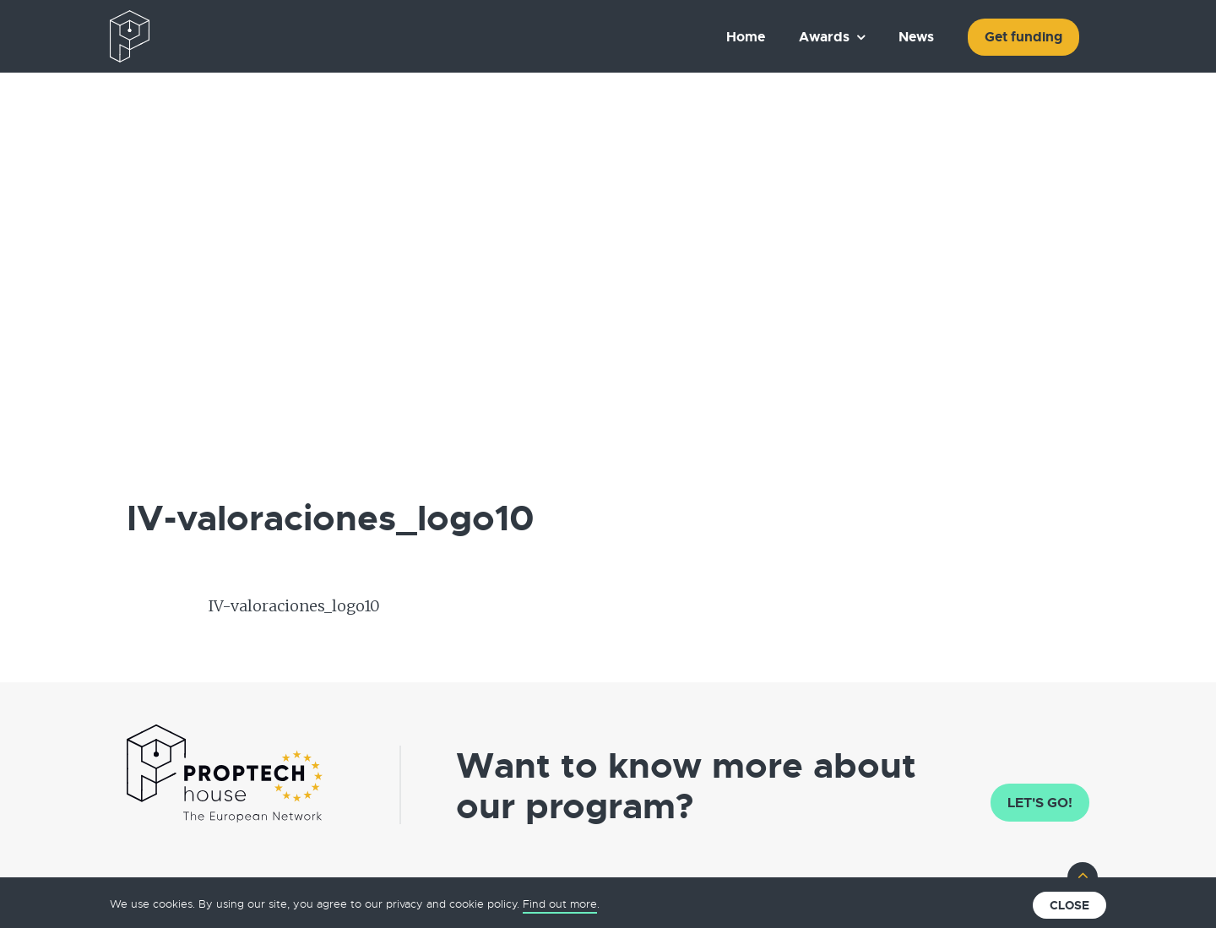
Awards (824, 37)
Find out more (560, 904)
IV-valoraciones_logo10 (294, 606)
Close (1069, 905)
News (916, 37)
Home (745, 37)
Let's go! (1039, 802)
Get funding (1023, 37)
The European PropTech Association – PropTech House (208, 36)
